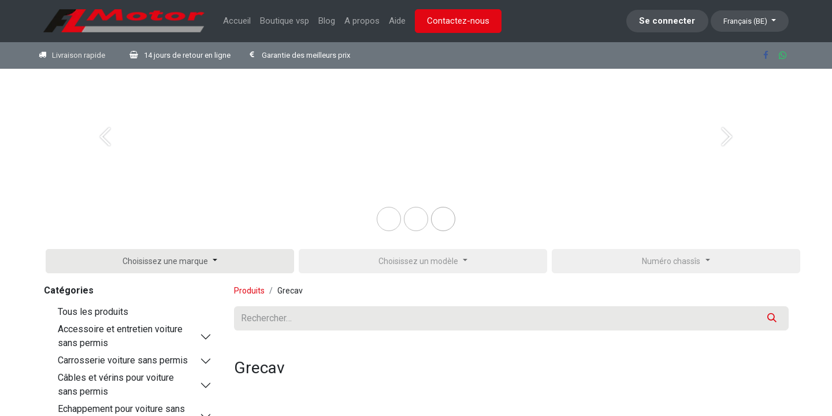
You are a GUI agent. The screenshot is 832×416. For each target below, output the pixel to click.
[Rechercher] (772, 318)
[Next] (727, 155)
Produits (249, 290)
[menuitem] (236, 21)
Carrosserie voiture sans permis (123, 360)
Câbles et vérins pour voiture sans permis (116, 384)
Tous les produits (93, 311)
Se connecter (667, 21)
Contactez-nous (458, 21)
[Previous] (105, 155)
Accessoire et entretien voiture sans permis (120, 336)
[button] (170, 261)
